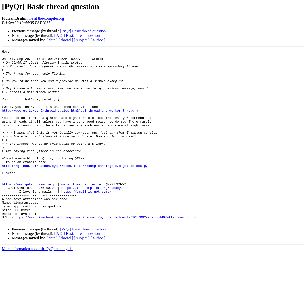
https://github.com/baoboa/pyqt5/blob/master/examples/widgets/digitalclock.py (75, 189)
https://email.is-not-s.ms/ (86, 220)
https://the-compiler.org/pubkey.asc (95, 216)
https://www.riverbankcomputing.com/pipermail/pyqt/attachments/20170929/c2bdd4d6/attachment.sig (104, 251)
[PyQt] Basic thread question (83, 31)
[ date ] (52, 40)
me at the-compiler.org (46, 18)
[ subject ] (82, 40)
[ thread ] (65, 40)
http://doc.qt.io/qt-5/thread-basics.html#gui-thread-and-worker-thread (68, 123)
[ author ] (98, 40)
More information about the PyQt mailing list (37, 283)
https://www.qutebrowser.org (28, 211)
